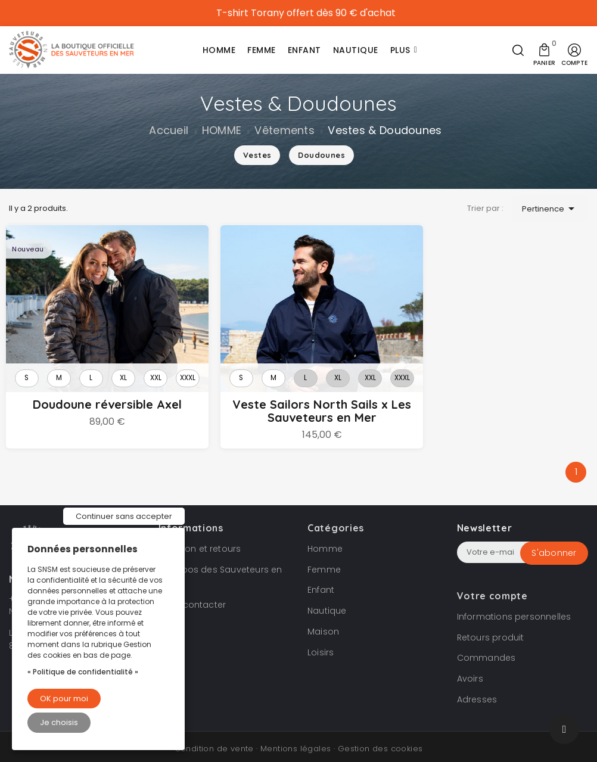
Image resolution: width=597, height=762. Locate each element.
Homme (325, 538)
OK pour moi (64, 698)
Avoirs (470, 668)
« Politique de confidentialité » (82, 672)
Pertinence (550, 208)
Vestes (257, 155)
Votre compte (492, 585)
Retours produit (490, 627)
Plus (400, 50)
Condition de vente (214, 738)
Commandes (486, 648)
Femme (324, 559)
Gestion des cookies (380, 738)
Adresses (477, 689)
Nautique (327, 601)
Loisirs (320, 642)
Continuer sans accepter (124, 516)
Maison (323, 621)
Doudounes (321, 155)
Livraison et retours (199, 538)
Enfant (320, 580)
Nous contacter (192, 595)
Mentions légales (295, 738)
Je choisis (59, 722)
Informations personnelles (514, 606)
